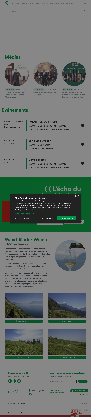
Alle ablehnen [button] (47, 218)
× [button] (78, 196)
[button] (45, 213)
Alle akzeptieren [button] (67, 218)
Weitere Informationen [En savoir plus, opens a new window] (39, 209)
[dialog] (45, 208)
